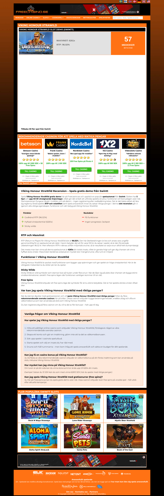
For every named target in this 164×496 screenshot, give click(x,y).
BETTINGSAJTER (89, 18)
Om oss (69, 492)
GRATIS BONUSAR (73, 18)
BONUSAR (19, 18)
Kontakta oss (81, 492)
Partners (94, 492)
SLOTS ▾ (46, 18)
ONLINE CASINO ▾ (33, 18)
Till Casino (31, 171)
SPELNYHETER (104, 18)
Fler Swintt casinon (28, 183)
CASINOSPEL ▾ (57, 18)
